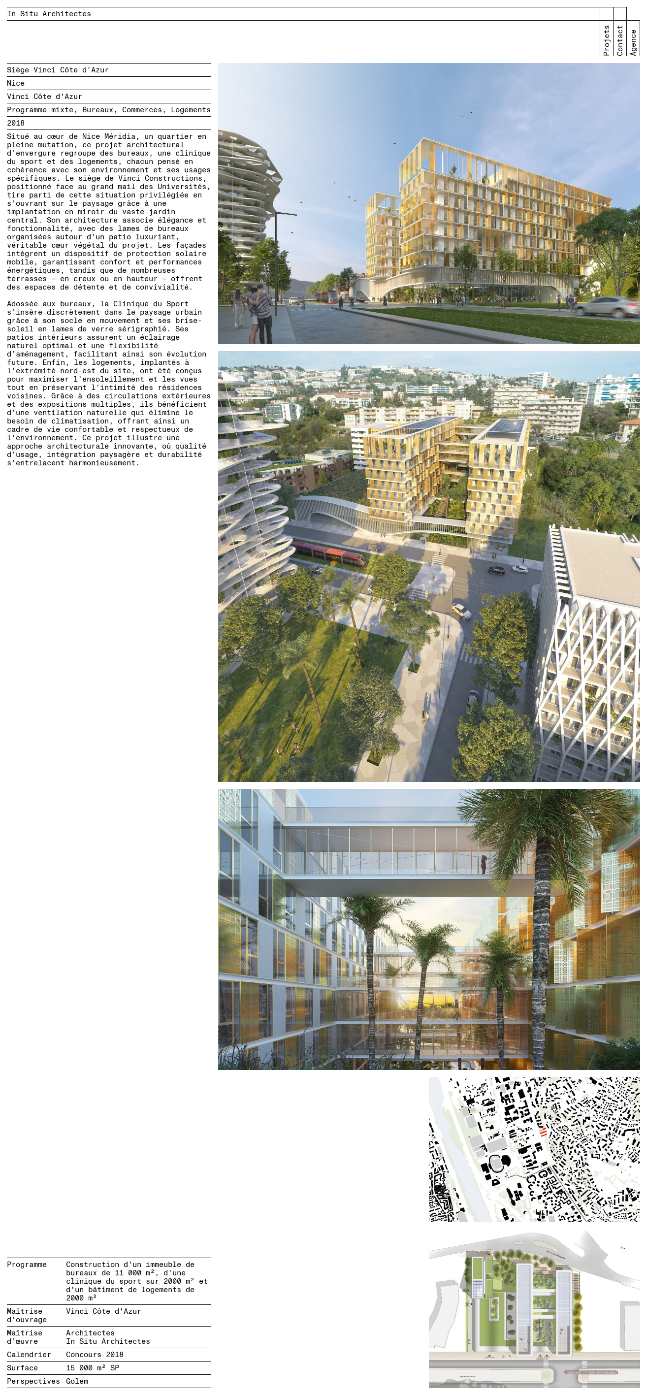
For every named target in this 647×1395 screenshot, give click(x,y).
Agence (633, 43)
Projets (607, 40)
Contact (620, 40)
